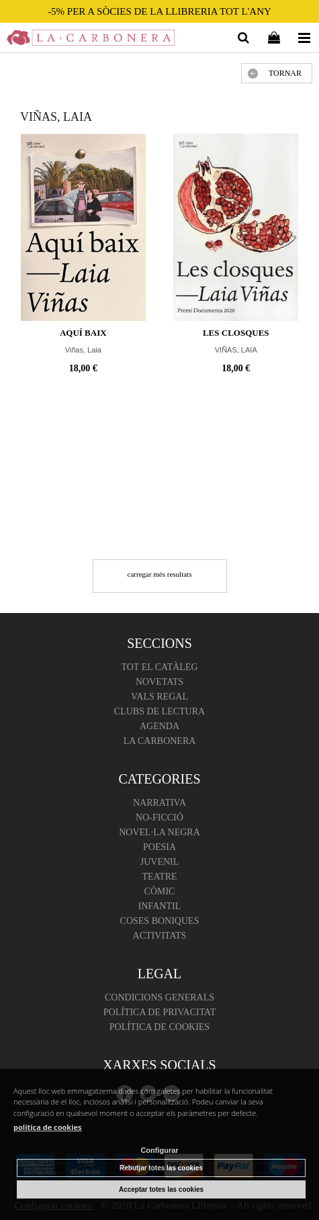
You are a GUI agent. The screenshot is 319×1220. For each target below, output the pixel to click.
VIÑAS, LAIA (236, 350)
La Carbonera (160, 741)
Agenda (159, 726)
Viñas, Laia (83, 350)
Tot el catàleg (159, 667)
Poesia (159, 847)
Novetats (159, 682)
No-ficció (159, 817)
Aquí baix (83, 333)
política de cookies (47, 1127)
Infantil (159, 906)
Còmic (159, 891)
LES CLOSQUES (236, 333)
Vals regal (159, 697)
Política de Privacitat (159, 1012)
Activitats (160, 936)
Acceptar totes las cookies (161, 1189)
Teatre (159, 877)
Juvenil (159, 862)
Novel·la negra (159, 832)
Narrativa (159, 803)
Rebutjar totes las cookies (161, 1168)
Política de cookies (159, 1027)
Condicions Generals (159, 997)
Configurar (159, 1150)
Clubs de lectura (159, 711)
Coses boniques (159, 921)
